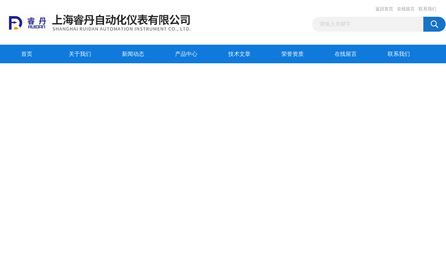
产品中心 (186, 54)
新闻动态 (133, 54)
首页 (26, 54)
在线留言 (406, 9)
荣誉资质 (292, 54)
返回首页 (384, 9)
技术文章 (239, 54)
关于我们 (80, 54)
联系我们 (427, 9)
